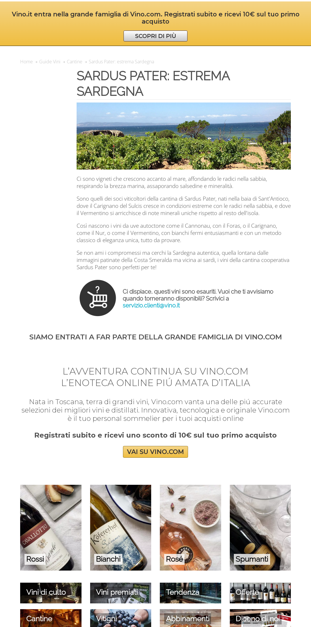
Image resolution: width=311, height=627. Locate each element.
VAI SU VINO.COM (155, 451)
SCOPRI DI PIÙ (155, 36)
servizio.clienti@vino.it (151, 305)
